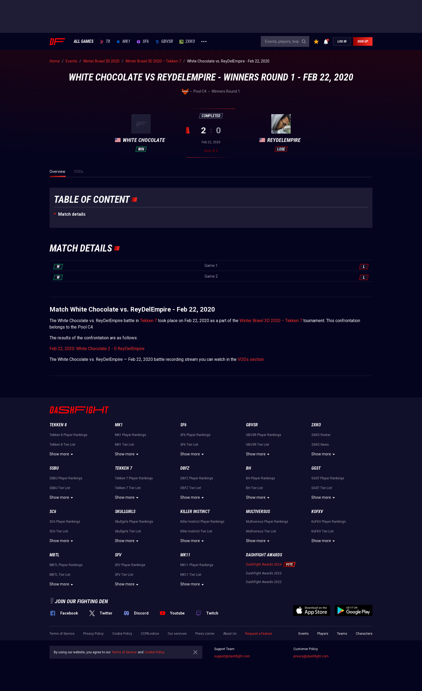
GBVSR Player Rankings (263, 435)
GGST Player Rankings (327, 478)
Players (322, 634)
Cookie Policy (122, 634)
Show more (62, 454)
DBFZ (184, 468)
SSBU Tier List (60, 488)
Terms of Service (62, 634)
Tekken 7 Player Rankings (134, 478)
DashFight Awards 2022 (264, 582)
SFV (118, 554)
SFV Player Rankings (130, 565)
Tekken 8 (58, 424)
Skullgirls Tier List (128, 531)
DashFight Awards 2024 (264, 564)
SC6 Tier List (59, 531)
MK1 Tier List (124, 444)
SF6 (143, 41)
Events (303, 634)
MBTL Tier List (60, 575)
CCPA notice (150, 634)
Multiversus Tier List (261, 531)
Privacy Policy (93, 634)
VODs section (251, 359)
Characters (364, 634)
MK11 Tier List (190, 575)
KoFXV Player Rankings (328, 522)
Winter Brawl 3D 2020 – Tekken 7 (271, 320)
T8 (105, 41)
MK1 (123, 41)
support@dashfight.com (232, 656)
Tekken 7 (148, 320)
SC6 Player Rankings (65, 522)
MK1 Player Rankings (130, 435)
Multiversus (258, 511)
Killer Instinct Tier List (196, 531)
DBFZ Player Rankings (196, 478)
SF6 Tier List (189, 444)
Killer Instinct (195, 511)
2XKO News (320, 444)
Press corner (204, 634)
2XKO (187, 41)
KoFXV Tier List (322, 531)
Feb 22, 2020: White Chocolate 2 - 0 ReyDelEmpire (97, 348)
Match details (72, 214)
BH (248, 468)
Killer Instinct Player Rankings (202, 522)
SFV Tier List (124, 575)
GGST (316, 468)
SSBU (54, 468)
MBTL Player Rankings (66, 565)
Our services (177, 634)
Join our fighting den (81, 601)
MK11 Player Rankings (196, 565)
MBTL (54, 554)
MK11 (185, 554)
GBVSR (164, 41)
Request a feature (258, 634)
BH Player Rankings (260, 478)
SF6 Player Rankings (195, 435)
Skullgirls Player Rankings (134, 522)
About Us (230, 634)
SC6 (53, 511)
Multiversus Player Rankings (267, 522)
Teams (342, 634)
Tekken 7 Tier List (128, 488)
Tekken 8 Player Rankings (68, 435)
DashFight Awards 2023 (264, 573)
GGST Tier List (321, 488)
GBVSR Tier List (257, 444)
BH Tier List (254, 488)
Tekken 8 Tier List (62, 444)
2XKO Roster (320, 435)
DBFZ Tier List (190, 488)
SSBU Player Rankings (66, 478)
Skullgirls (125, 511)
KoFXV (317, 511)
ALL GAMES (83, 41)
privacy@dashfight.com (311, 656)
